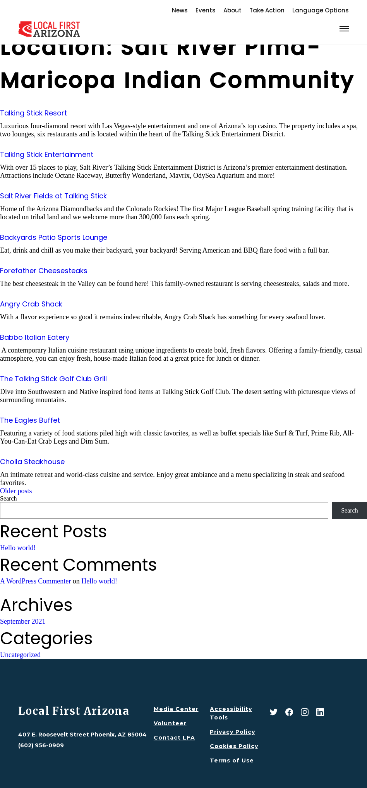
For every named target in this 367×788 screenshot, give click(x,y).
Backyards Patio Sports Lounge (53, 237)
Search (8, 498)
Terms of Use (232, 760)
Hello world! (18, 548)
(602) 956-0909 (41, 745)
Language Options (320, 10)
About (232, 10)
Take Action (267, 10)
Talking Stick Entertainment (46, 154)
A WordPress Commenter (35, 581)
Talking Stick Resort (33, 113)
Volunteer (170, 723)
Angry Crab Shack (31, 304)
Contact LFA (174, 737)
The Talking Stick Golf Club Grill (53, 379)
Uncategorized (20, 655)
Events (206, 10)
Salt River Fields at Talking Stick (53, 196)
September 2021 (22, 621)
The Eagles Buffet (30, 420)
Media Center (176, 708)
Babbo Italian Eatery (34, 337)
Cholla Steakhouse (32, 461)
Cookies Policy (234, 746)
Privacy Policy (232, 731)
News (180, 10)
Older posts (16, 491)
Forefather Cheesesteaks (43, 270)
